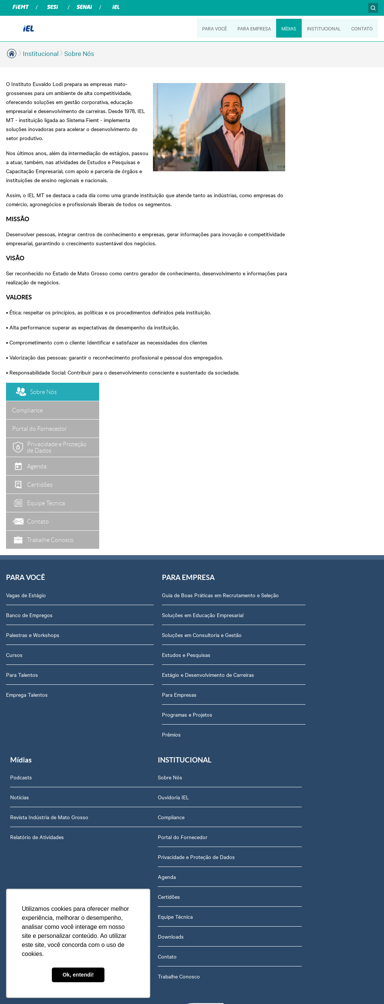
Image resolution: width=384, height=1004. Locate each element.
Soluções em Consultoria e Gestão (174, 467)
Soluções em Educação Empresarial (175, 447)
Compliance (19, 650)
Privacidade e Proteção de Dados (44, 690)
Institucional (41, 53)
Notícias (267, 440)
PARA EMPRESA (253, 28)
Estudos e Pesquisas (159, 487)
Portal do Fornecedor (31, 670)
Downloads (19, 770)
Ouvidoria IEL (21, 630)
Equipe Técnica (23, 750)
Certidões (17, 730)
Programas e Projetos (160, 547)
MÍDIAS (288, 28)
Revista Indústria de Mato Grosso (297, 460)
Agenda (15, 710)
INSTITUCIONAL (323, 28)
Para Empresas (152, 527)
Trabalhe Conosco (27, 810)
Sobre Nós (79, 53)
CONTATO (362, 28)
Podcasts (269, 420)
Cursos (14, 479)
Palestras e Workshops (32, 460)
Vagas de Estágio (26, 420)
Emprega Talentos (27, 519)
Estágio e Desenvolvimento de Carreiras (181, 507)
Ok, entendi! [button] (78, 975)
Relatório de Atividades (285, 479)
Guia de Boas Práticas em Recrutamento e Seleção (183, 423)
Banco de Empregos (29, 440)
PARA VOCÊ (213, 28)
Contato (15, 790)
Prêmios (144, 567)
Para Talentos (22, 499)
